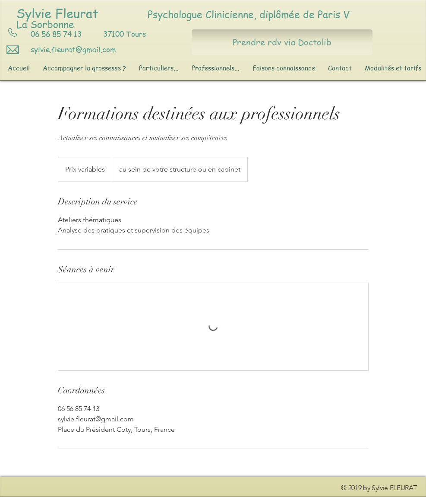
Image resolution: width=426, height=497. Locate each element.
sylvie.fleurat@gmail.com (73, 49)
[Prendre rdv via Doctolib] (282, 42)
